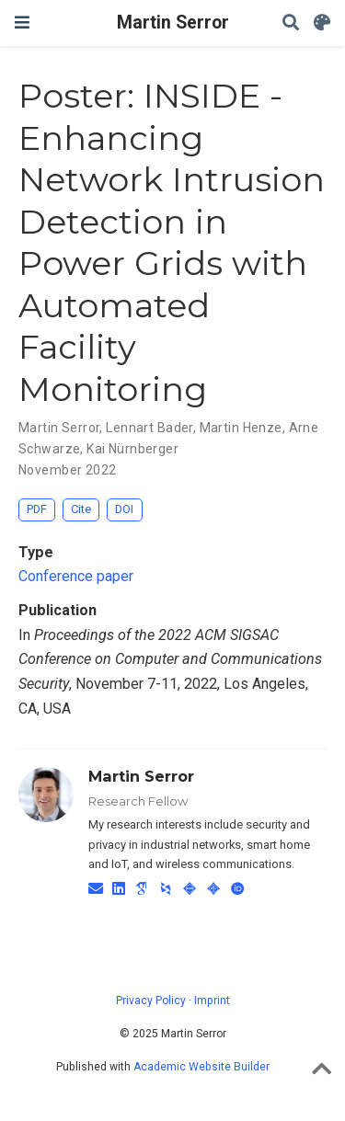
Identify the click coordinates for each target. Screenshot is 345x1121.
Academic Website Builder (201, 1066)
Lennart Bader (149, 427)
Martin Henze (241, 427)
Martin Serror (173, 22)
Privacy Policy (151, 1000)
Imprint (212, 1000)
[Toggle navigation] (22, 22)
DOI (124, 509)
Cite (81, 509)
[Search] (290, 23)
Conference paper (75, 576)
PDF (37, 509)
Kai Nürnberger (132, 448)
